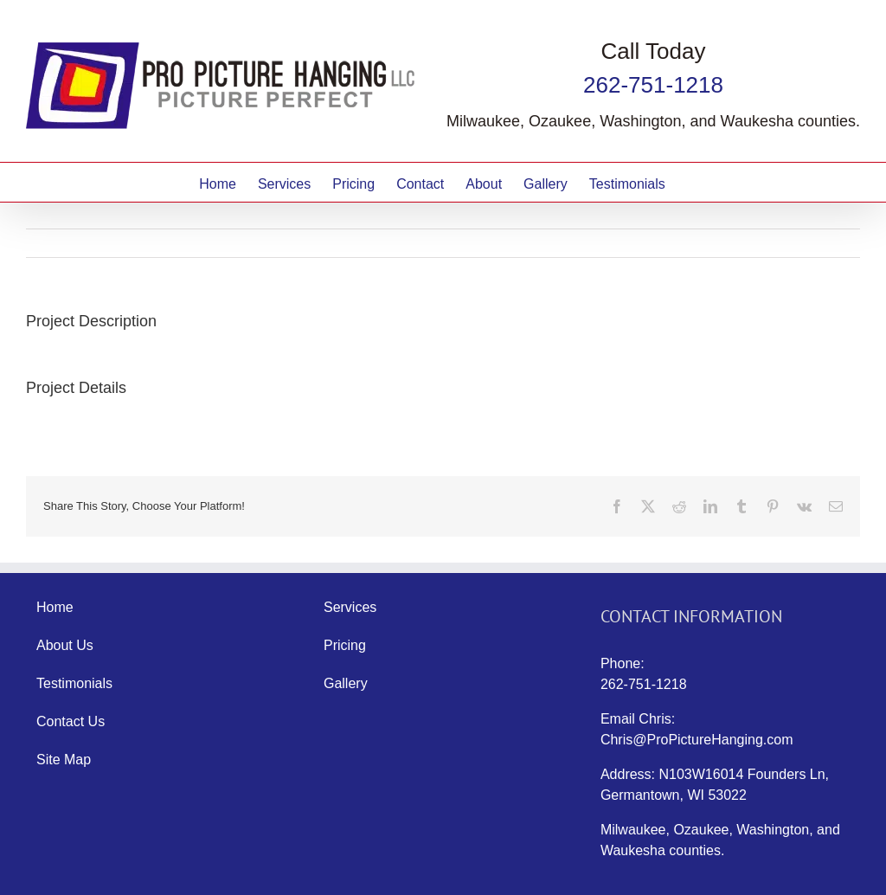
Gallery (346, 683)
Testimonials (74, 683)
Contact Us (70, 721)
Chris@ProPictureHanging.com (696, 739)
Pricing (345, 645)
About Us (64, 645)
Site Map (63, 759)
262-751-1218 (653, 85)
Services (350, 607)
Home (55, 607)
